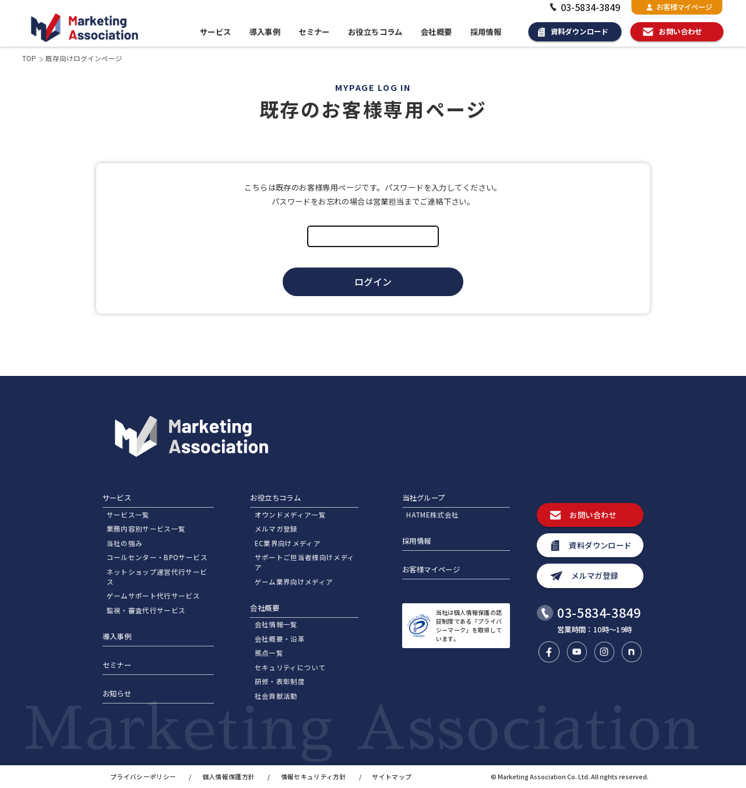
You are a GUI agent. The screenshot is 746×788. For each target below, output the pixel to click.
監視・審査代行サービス (146, 610)
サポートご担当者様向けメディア (305, 562)
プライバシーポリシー (143, 776)
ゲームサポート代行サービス (153, 595)
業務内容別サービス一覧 (146, 528)
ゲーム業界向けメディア (294, 581)
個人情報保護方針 (228, 776)
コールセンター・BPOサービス (157, 557)
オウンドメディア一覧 (290, 514)
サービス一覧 (128, 514)
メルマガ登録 (276, 528)
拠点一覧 (269, 652)
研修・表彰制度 (280, 681)
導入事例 (265, 31)
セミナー (314, 31)
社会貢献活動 (276, 696)
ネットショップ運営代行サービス (157, 576)
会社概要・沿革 (280, 638)
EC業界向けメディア (288, 543)
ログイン (373, 282)
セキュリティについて (290, 667)
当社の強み (125, 543)
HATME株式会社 (432, 514)
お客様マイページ (679, 7)
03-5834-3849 (583, 7)
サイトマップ (391, 776)
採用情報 (486, 31)
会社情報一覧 (276, 624)
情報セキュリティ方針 (313, 776)
